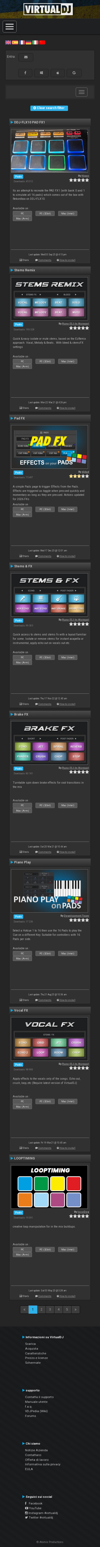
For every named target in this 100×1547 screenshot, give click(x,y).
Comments (44, 260)
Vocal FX (21, 1010)
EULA (29, 1469)
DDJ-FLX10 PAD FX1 (29, 122)
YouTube (33, 1508)
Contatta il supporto (39, 1397)
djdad (85, 471)
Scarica (30, 1344)
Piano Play (22, 862)
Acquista (31, 1348)
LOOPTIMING (24, 1158)
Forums (30, 1416)
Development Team (76, 915)
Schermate (33, 1363)
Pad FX (19, 418)
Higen (85, 175)
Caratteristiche (35, 1353)
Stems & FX (23, 566)
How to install (67, 260)
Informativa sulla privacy (43, 1464)
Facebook (33, 1503)
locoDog (83, 1211)
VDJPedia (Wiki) (36, 1411)
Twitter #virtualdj (39, 1517)
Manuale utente (36, 1402)
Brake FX (21, 714)
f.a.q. (28, 1406)
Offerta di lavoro (37, 1460)
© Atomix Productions (50, 1542)
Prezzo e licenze (36, 1358)
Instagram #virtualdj (41, 1513)
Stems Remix (24, 270)
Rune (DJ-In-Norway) (75, 323)
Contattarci (33, 1455)
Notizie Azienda (36, 1450)
